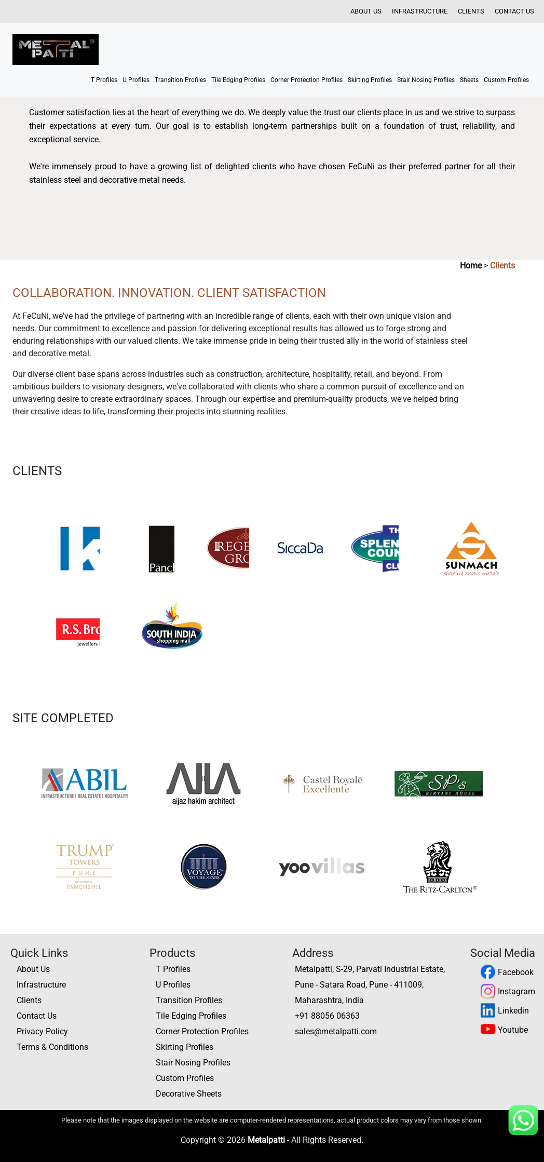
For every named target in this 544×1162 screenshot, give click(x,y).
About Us (366, 11)
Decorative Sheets (189, 1094)
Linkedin (504, 1011)
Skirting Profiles (370, 80)
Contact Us (514, 11)
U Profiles (136, 80)
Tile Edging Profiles (238, 80)
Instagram (507, 991)
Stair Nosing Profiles (426, 80)
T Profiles (104, 80)
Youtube (504, 1030)
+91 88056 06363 (327, 1016)
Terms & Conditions (52, 1047)
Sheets (469, 80)
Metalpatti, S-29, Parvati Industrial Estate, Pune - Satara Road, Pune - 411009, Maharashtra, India (370, 984)
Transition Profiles (180, 80)
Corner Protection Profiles (306, 80)
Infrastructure (419, 11)
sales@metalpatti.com (336, 1031)
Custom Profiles (506, 80)
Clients (471, 11)
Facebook (507, 972)
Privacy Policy (42, 1031)
